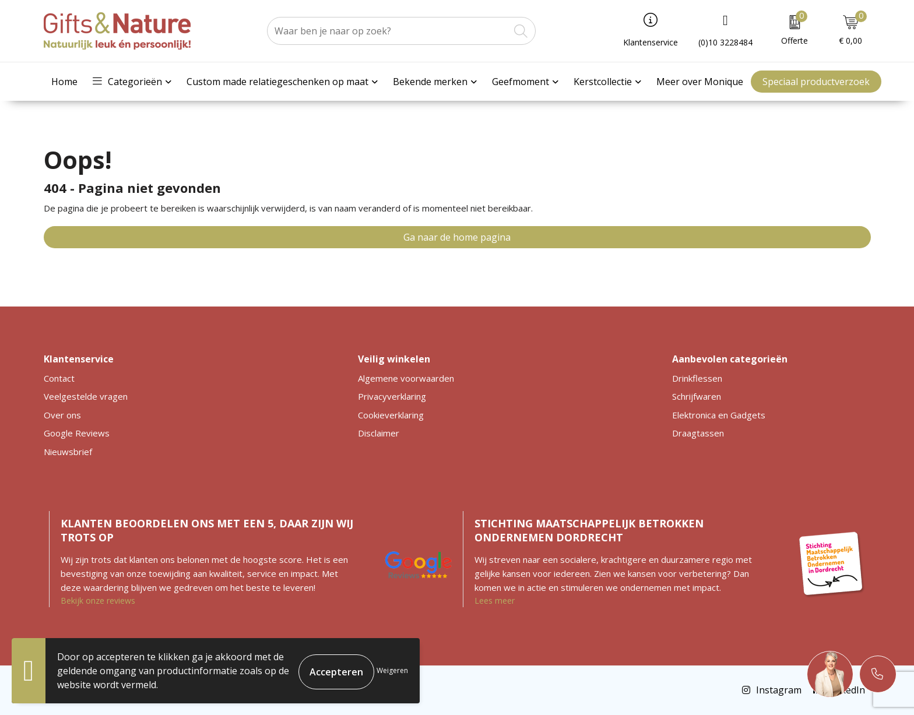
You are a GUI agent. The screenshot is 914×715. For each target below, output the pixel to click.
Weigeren (392, 670)
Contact (59, 378)
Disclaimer (378, 433)
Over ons (62, 415)
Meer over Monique (699, 81)
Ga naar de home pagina (457, 237)
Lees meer (494, 600)
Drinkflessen (697, 378)
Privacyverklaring (392, 396)
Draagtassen (698, 433)
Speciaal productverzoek (816, 81)
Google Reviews (77, 433)
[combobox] (388, 31)
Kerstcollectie (603, 81)
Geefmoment (520, 81)
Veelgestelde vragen (86, 396)
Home (64, 81)
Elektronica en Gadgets (718, 415)
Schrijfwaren (696, 396)
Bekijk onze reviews (98, 600)
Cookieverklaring (391, 415)
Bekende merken (430, 81)
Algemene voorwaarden (406, 378)
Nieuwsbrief (68, 451)
